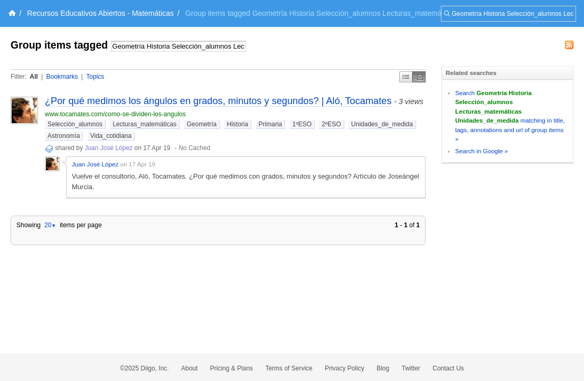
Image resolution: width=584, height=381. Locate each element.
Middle (419, 76)
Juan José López (108, 148)
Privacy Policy (344, 368)
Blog (382, 368)
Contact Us (448, 368)
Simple (405, 76)
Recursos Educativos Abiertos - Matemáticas (100, 13)
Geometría (201, 124)
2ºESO (331, 124)
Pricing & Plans (231, 368)
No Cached (194, 148)
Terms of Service (288, 368)
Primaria (270, 124)
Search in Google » (481, 150)
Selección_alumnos (75, 124)
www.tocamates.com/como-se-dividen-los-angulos (115, 114)
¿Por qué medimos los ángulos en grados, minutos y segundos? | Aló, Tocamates (218, 101)
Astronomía (64, 136)
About (189, 368)
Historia (238, 124)
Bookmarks (62, 76)
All (33, 76)
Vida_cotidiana (111, 136)
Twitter (411, 368)
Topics (95, 76)
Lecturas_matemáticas (144, 124)
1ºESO (302, 124)
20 (50, 225)
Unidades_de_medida (382, 124)
